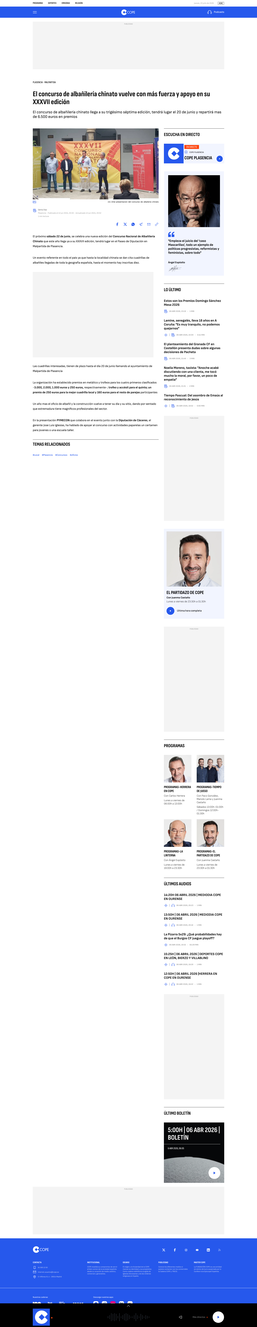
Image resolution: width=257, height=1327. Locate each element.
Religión (79, 3)
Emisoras (66, 3)
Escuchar (219, 159)
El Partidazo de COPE (185, 593)
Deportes (52, 3)
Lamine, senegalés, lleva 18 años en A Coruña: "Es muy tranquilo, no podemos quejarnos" (192, 325)
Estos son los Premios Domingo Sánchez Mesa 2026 (192, 303)
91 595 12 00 (43, 1268)
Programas (38, 3)
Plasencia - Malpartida (44, 83)
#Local (36, 455)
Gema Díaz (42, 210)
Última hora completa (184, 611)
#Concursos (61, 455)
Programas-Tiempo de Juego (209, 790)
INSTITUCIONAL (93, 1263)
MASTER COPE (199, 1263)
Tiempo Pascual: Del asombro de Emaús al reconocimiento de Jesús (193, 398)
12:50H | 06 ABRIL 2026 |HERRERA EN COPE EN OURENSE (190, 976)
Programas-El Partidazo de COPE (208, 854)
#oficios (74, 455)
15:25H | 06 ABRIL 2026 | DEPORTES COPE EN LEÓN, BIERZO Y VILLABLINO (193, 957)
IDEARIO (126, 1263)
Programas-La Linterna (173, 854)
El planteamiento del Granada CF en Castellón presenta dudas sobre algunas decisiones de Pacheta (192, 349)
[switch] (128, 1306)
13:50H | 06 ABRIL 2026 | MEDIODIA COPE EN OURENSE (193, 917)
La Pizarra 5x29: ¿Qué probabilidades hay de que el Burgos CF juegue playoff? (193, 937)
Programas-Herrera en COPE (177, 790)
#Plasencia (47, 455)
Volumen (180, 1317)
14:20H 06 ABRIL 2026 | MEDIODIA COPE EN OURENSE (192, 898)
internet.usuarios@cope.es (48, 1273)
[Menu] (35, 12)
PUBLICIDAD (163, 1263)
